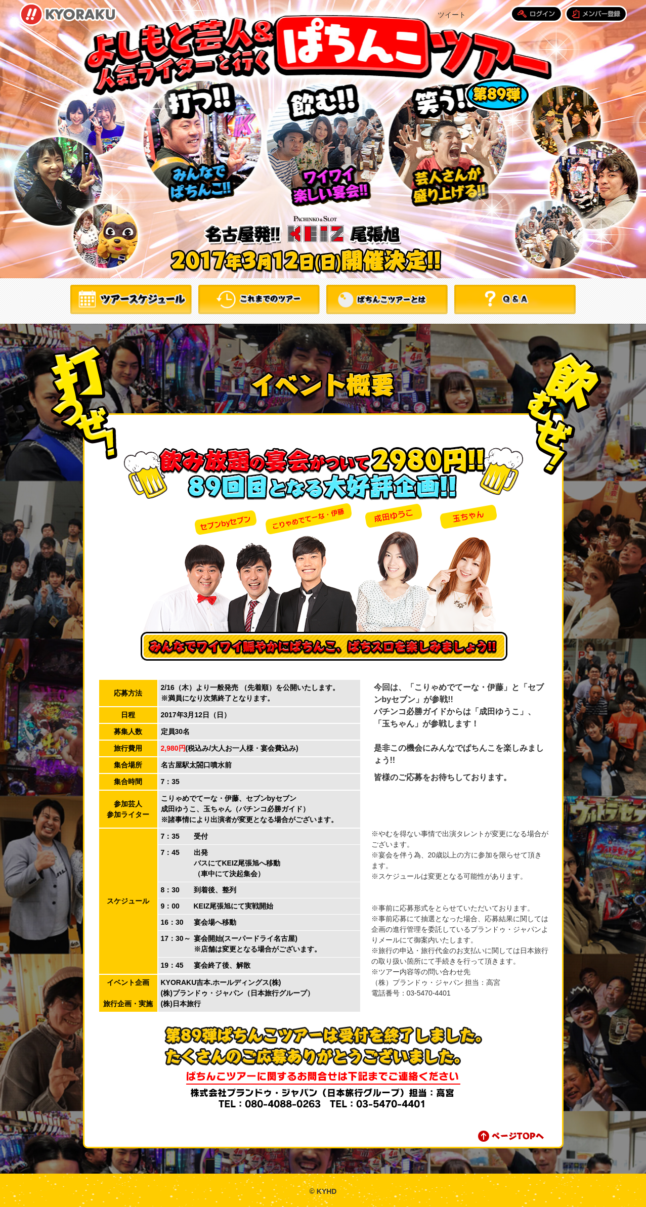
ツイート (452, 15)
